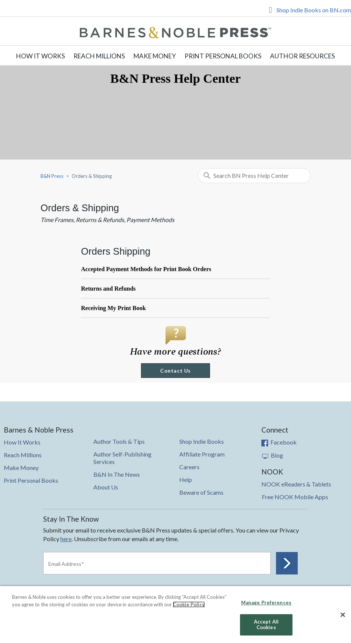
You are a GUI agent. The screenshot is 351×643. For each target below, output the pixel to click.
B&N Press (51, 176)
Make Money (155, 56)
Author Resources (302, 56)
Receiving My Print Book (113, 308)
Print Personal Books (222, 56)
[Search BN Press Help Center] (254, 175)
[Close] (342, 615)
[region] (175, 614)
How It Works (40, 56)
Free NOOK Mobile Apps (295, 496)
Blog (272, 455)
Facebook (279, 442)
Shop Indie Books (201, 441)
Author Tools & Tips (119, 441)
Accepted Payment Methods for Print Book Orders (146, 269)
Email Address (66, 564)
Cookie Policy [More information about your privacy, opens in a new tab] (189, 604)
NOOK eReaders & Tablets (296, 484)
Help (185, 479)
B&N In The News (116, 474)
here (66, 538)
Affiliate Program (202, 454)
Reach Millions (99, 56)
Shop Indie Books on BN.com (313, 9)
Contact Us (175, 370)
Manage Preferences (266, 603)
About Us (105, 487)
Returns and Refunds (108, 288)
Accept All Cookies (266, 625)
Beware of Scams (201, 492)
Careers (189, 466)
